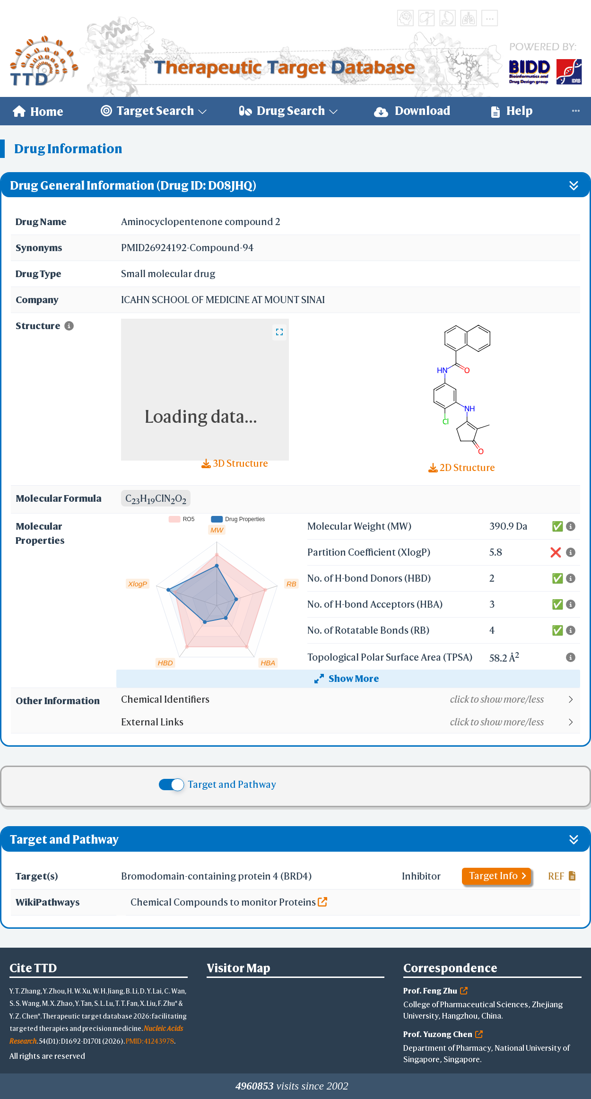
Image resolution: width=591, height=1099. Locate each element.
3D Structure (234, 463)
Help (512, 111)
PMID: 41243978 (150, 1041)
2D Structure (461, 467)
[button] (350, 699)
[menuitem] (38, 111)
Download (412, 111)
